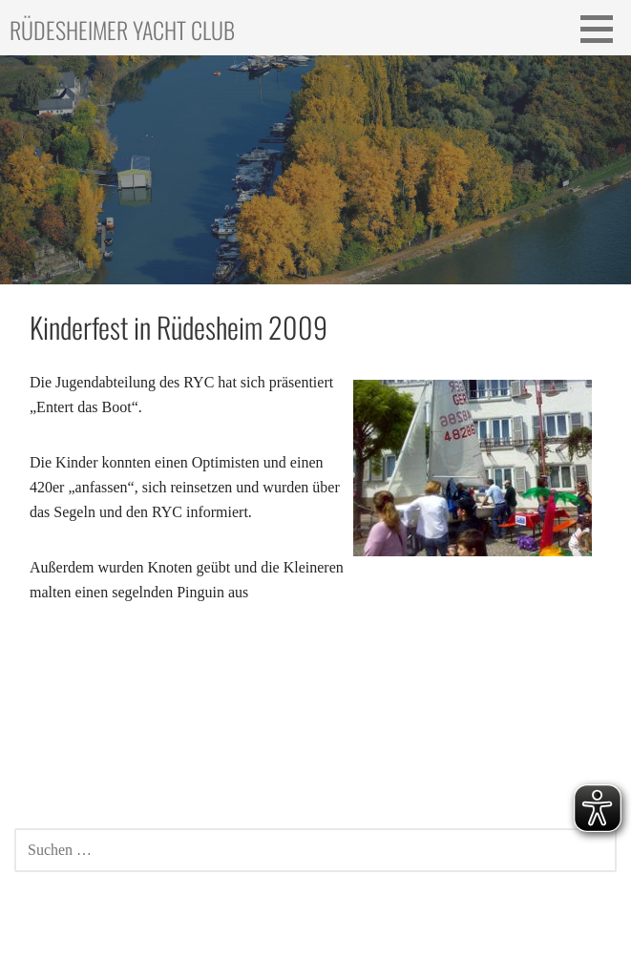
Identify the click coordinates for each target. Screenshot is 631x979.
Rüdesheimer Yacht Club (122, 29)
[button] (603, 28)
